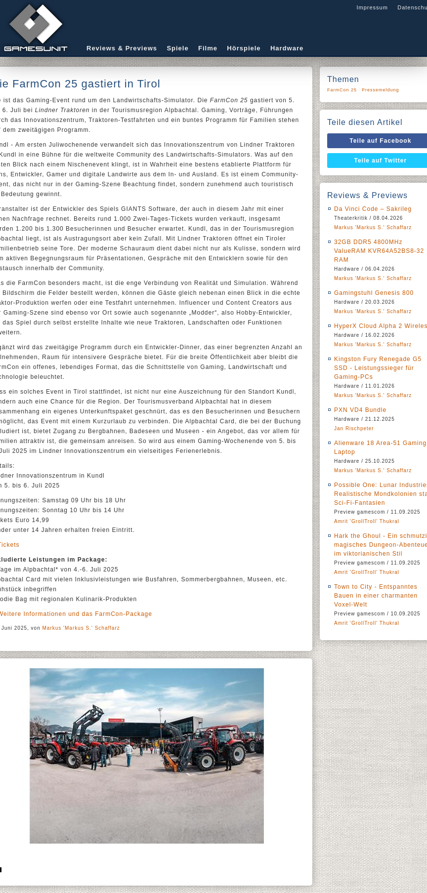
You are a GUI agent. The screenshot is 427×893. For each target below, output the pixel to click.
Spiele (177, 48)
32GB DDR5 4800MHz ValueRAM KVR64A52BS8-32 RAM (379, 251)
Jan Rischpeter (354, 428)
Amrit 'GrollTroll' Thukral (366, 521)
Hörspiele (243, 48)
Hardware (286, 48)
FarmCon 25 (342, 89)
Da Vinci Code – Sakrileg (373, 208)
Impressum (371, 7)
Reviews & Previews (121, 48)
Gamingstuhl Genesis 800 (374, 292)
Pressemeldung (380, 89)
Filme (207, 48)
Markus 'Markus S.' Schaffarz (81, 628)
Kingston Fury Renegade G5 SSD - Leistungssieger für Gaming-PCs (378, 368)
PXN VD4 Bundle (360, 409)
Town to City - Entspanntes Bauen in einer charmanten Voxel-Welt (376, 595)
